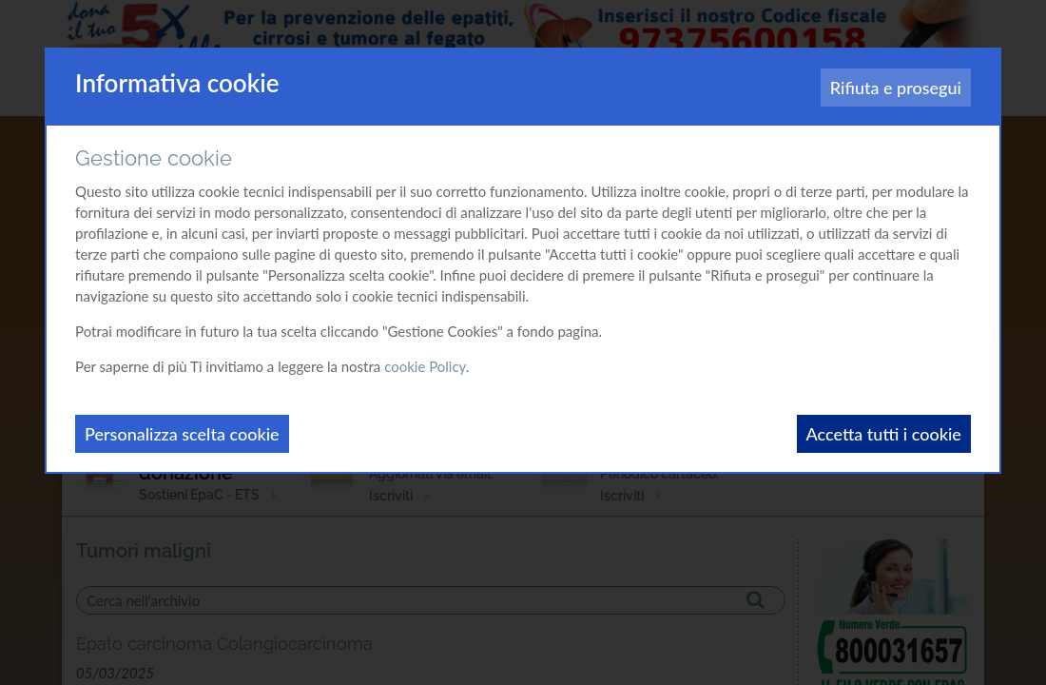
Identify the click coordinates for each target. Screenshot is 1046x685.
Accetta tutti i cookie (883, 433)
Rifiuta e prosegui (895, 87)
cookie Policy (425, 366)
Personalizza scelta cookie (182, 433)
